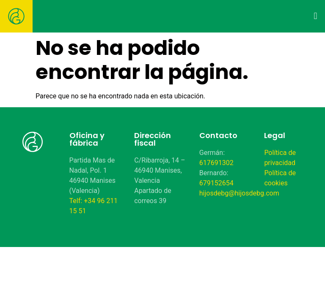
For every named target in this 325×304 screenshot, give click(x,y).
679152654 (216, 183)
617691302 (216, 163)
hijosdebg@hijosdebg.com (239, 193)
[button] (315, 16)
